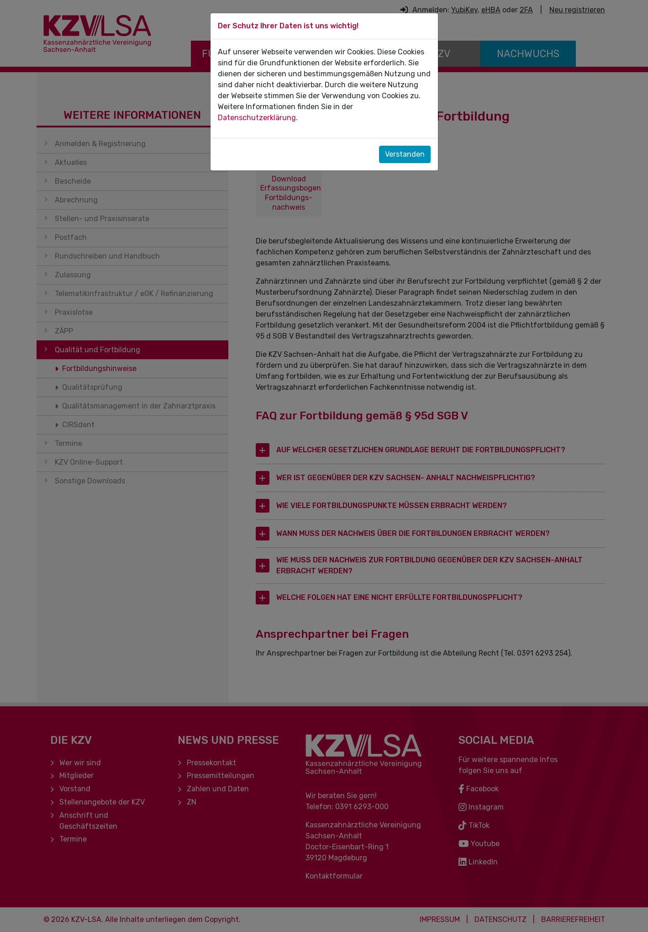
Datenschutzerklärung (257, 117)
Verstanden (405, 154)
